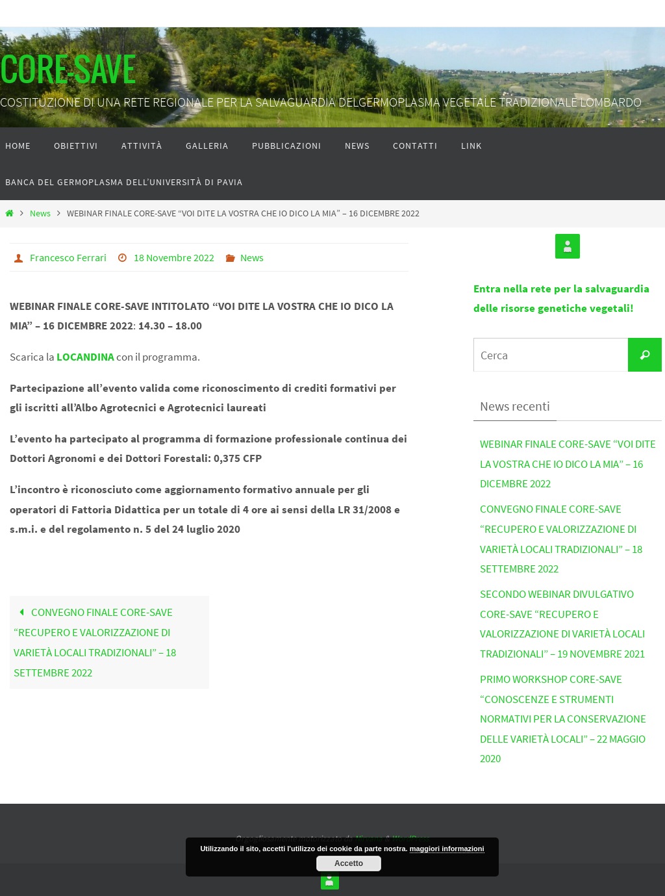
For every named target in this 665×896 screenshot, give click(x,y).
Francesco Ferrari (68, 257)
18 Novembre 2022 (174, 257)
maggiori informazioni (447, 848)
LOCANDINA (85, 357)
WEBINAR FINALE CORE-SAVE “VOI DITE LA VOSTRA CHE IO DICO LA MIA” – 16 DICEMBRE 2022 (568, 464)
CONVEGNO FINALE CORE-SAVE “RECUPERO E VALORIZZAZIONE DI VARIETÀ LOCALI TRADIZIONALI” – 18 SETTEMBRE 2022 (95, 642)
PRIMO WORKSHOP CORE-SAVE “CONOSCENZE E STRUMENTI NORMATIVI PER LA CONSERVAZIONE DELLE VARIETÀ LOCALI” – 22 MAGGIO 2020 (563, 718)
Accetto (348, 863)
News (40, 213)
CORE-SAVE (68, 71)
